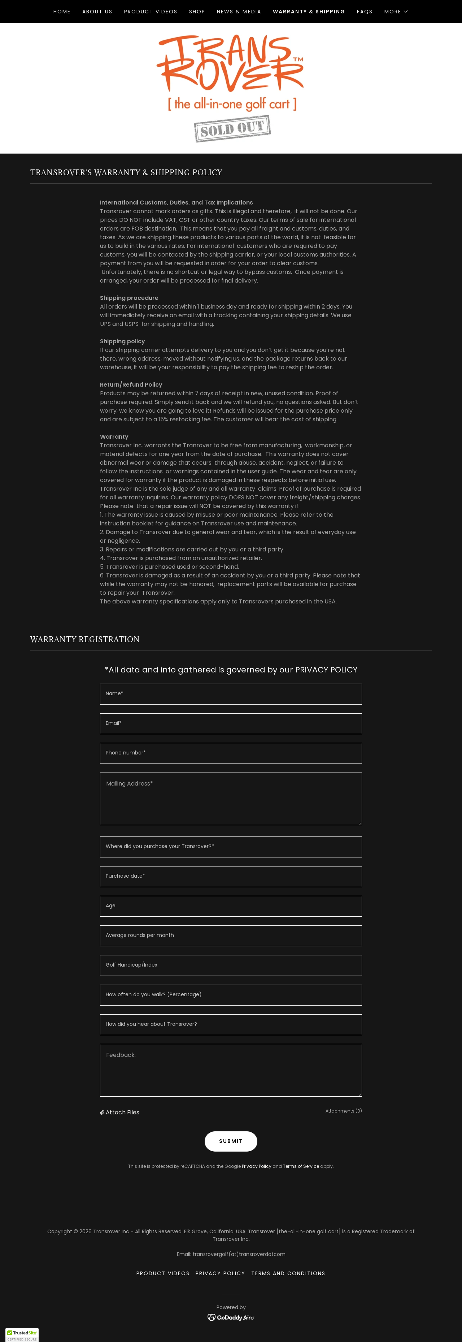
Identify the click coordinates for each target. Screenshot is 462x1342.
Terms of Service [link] (301, 1166)
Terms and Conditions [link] (288, 1273)
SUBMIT (231, 1141)
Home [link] (62, 11)
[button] (396, 11)
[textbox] (231, 694)
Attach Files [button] (122, 1112)
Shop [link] (197, 11)
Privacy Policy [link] (256, 1166)
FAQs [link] (365, 11)
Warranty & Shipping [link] (309, 11)
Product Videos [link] (151, 11)
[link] (230, 88)
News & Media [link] (239, 11)
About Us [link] (97, 11)
